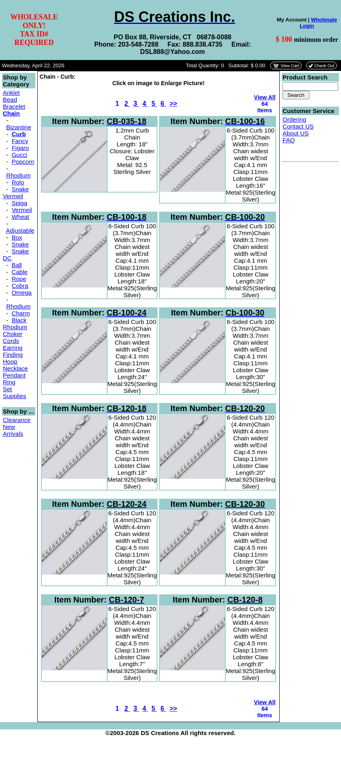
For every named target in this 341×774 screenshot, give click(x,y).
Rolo (18, 182)
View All (265, 97)
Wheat (20, 216)
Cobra (20, 285)
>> (173, 103)
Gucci (19, 154)
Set (7, 389)
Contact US (298, 126)
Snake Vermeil (16, 192)
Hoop (10, 361)
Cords (11, 340)
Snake (20, 244)
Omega (22, 292)
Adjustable (20, 230)
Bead (10, 99)
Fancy (20, 140)
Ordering (294, 119)
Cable (20, 271)
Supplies (14, 395)
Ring (9, 382)
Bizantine (18, 127)
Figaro (20, 147)
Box (17, 237)
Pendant (14, 375)
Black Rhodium (15, 323)
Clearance (16, 419)
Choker (12, 333)
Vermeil (22, 209)
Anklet (11, 92)
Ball (17, 265)
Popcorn (23, 161)
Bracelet (14, 106)
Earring (12, 347)
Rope (19, 278)
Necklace (15, 368)
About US (296, 133)
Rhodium (18, 175)
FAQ (289, 140)
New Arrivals (13, 430)
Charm (21, 313)
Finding (13, 354)
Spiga (19, 202)
